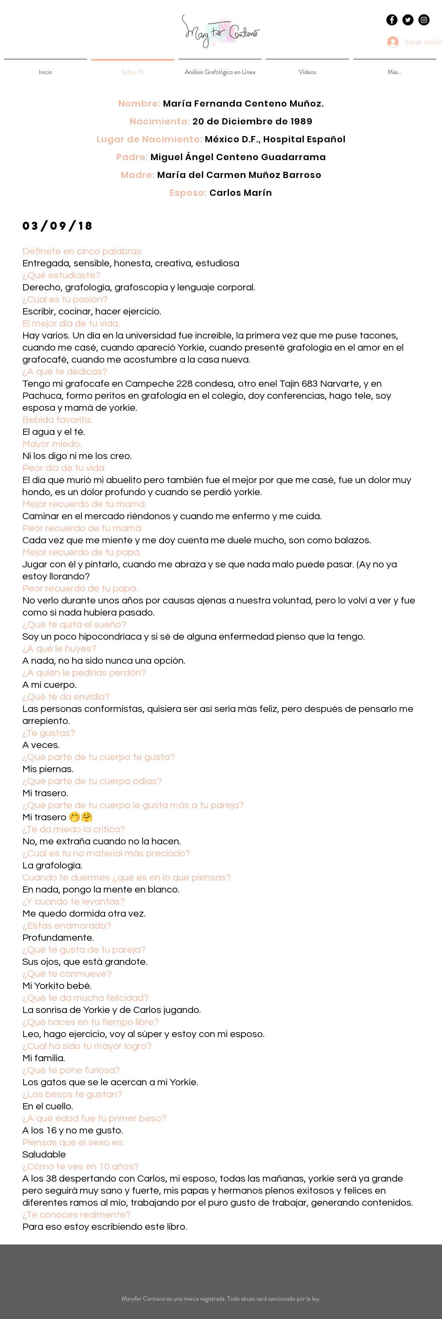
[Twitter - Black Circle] (407, 19)
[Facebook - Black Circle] (391, 19)
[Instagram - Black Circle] (424, 19)
